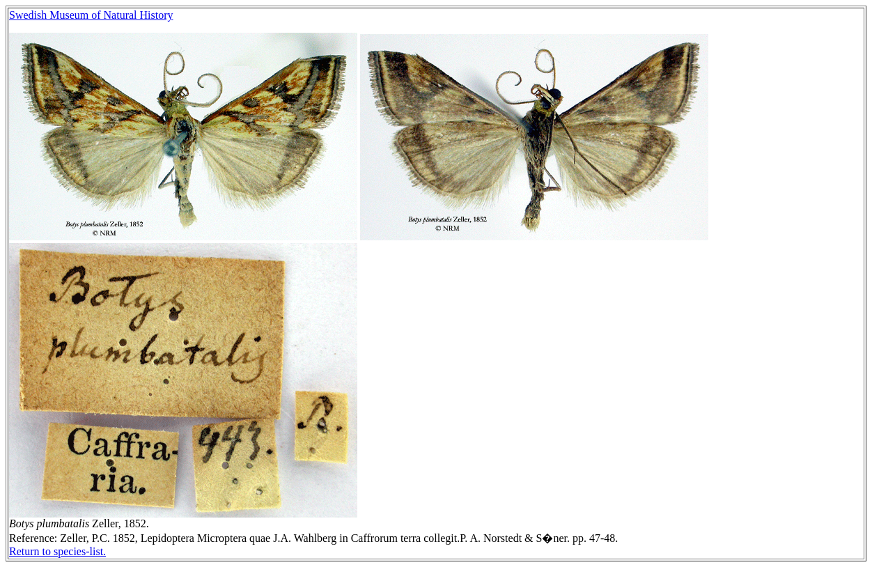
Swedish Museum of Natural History (91, 15)
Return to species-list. (57, 551)
